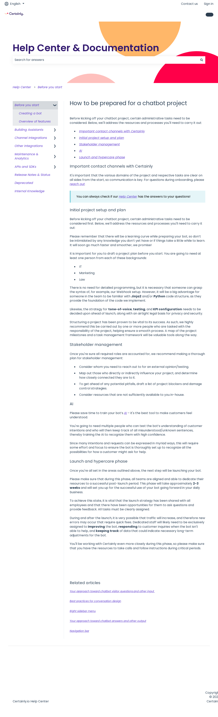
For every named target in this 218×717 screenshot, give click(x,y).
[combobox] (105, 60)
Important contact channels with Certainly (112, 131)
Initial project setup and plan (101, 138)
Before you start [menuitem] (27, 105)
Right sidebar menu (83, 611)
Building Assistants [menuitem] (29, 129)
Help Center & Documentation (86, 48)
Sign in (208, 4)
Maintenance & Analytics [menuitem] (26, 156)
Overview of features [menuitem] (35, 121)
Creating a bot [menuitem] (30, 113)
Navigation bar (79, 631)
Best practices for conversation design (95, 601)
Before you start (50, 87)
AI (80, 150)
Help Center (22, 87)
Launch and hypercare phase (102, 157)
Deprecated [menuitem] (24, 183)
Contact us (189, 4)
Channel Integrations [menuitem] (31, 138)
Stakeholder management (99, 144)
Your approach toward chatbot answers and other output (108, 621)
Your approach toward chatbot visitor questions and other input (112, 591)
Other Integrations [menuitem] (29, 146)
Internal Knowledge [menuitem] (29, 191)
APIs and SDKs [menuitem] (25, 166)
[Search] (201, 60)
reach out (77, 184)
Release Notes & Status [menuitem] (32, 175)
